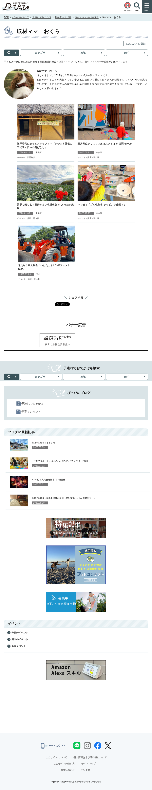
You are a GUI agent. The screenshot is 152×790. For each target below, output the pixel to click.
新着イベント (18, 646)
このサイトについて (56, 757)
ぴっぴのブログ (20, 17)
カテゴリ (41, 52)
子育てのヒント (31, 411)
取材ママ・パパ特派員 (87, 17)
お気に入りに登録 (135, 43)
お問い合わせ (68, 770)
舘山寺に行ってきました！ (44, 442)
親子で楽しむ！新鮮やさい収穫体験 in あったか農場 (45, 206)
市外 (38, 274)
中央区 (39, 152)
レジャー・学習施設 (26, 157)
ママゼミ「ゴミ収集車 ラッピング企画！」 (102, 204)
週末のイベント (19, 639)
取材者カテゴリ (63, 17)
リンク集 (85, 770)
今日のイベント (19, 632)
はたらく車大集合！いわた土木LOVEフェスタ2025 (44, 267)
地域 (83, 52)
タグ (126, 52)
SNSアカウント (53, 746)
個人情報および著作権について (90, 757)
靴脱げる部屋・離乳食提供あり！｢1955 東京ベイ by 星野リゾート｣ (64, 498)
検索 (12, 53)
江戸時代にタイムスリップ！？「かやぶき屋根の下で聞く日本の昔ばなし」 (44, 145)
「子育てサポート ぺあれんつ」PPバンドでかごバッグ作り (60, 461)
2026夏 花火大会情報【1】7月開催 (48, 480)
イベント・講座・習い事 (88, 157)
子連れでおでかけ (41, 17)
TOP (6, 17)
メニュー (147, 10)
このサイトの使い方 (64, 763)
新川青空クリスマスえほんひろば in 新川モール (105, 143)
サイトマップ (88, 763)
